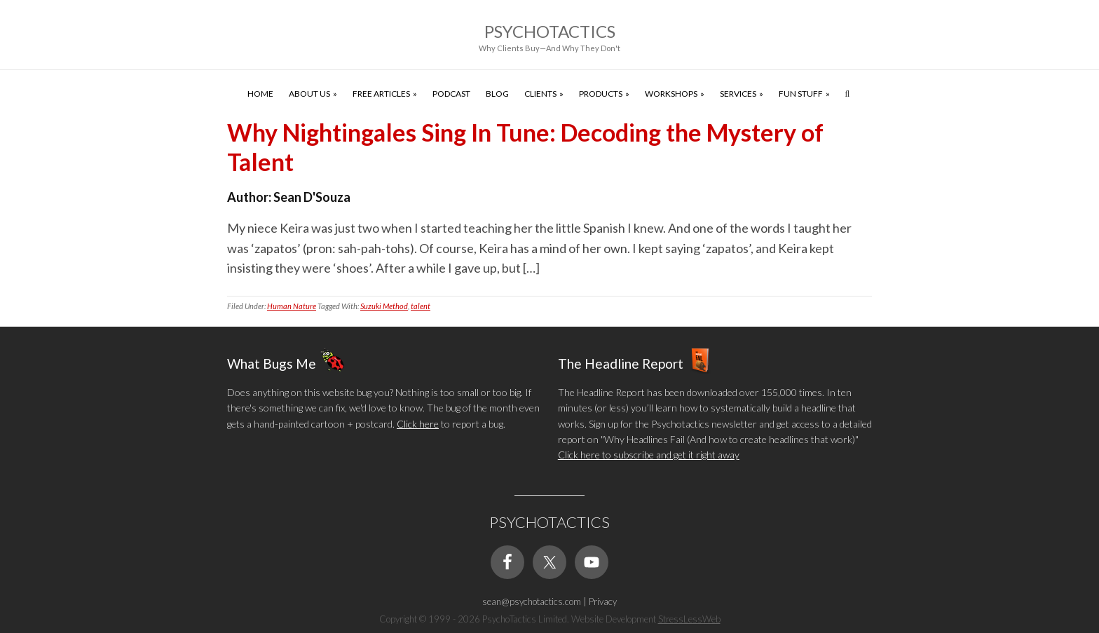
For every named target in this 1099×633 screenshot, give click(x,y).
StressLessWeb (689, 619)
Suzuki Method (384, 306)
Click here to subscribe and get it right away (648, 455)
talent (420, 306)
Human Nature (291, 306)
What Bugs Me (271, 363)
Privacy (603, 601)
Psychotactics (549, 31)
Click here (418, 424)
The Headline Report (620, 363)
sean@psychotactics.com (531, 601)
